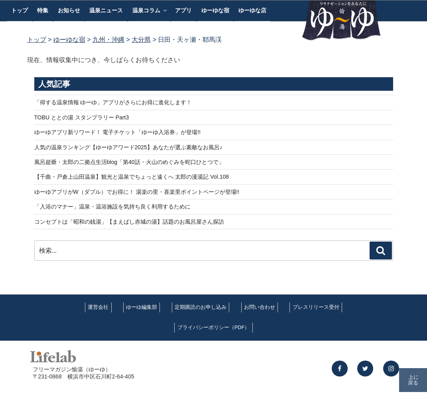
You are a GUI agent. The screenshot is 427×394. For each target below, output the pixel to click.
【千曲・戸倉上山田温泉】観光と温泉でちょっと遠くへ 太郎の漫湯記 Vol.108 (131, 177)
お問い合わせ (259, 307)
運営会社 (98, 307)
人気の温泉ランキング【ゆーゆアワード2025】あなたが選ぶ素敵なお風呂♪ (128, 147)
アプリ (183, 10)
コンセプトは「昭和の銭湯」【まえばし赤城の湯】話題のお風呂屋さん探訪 (129, 221)
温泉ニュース (106, 10)
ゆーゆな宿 (215, 10)
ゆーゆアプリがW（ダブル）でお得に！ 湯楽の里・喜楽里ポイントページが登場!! (137, 192)
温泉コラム (150, 10)
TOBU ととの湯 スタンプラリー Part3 (81, 117)
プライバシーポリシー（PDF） (213, 327)
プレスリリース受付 (316, 307)
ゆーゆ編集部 (141, 307)
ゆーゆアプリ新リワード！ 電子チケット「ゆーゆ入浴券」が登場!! (117, 132)
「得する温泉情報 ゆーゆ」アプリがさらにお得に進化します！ (113, 102)
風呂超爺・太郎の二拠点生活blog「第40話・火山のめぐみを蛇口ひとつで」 (129, 162)
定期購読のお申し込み (200, 307)
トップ (19, 10)
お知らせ (69, 10)
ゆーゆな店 (252, 10)
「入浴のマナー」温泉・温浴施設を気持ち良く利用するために (112, 206)
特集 (42, 10)
